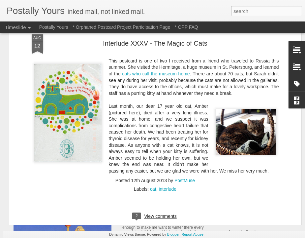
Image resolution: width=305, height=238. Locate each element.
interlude (167, 96)
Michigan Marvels (239, 209)
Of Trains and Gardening (246, 220)
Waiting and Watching (243, 152)
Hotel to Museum (144, 210)
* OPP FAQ (186, 27)
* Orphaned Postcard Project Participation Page (121, 27)
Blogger (173, 234)
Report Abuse (192, 234)
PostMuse (184, 88)
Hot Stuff (230, 164)
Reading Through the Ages (157, 155)
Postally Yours (53, 27)
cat (153, 96)
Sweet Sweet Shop (47, 153)
